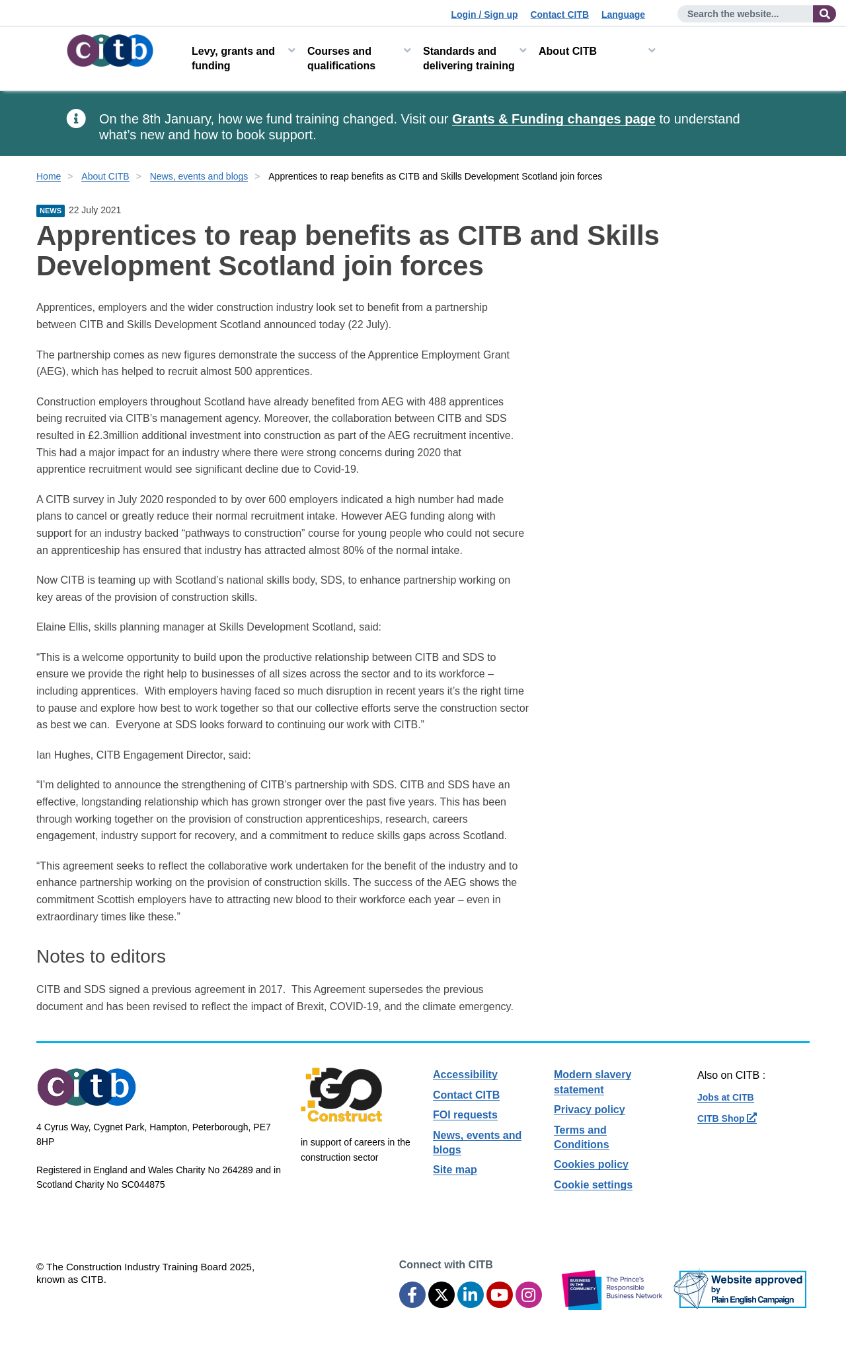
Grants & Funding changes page (554, 119)
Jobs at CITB (725, 1097)
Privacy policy (589, 1109)
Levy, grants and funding (233, 58)
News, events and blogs (199, 176)
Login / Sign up (484, 14)
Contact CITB (559, 14)
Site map (455, 1169)
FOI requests (465, 1114)
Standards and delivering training (469, 58)
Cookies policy (591, 1164)
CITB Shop (727, 1118)
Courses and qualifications (341, 58)
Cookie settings (593, 1184)
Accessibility (465, 1074)
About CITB (568, 51)
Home (48, 176)
